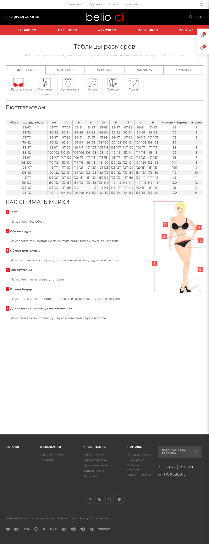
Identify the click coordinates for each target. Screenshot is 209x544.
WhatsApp (119, 499)
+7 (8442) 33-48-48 (24, 17)
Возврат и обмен (94, 470)
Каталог (13, 446)
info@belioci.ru (174, 474)
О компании (50, 446)
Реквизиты (47, 459)
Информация (94, 446)
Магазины (90, 476)
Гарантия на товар (95, 465)
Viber (109, 499)
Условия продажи (139, 474)
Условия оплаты (93, 454)
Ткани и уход (135, 459)
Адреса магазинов (52, 454)
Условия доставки (95, 459)
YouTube (100, 499)
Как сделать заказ (139, 454)
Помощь (134, 446)
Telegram (90, 499)
